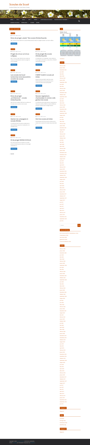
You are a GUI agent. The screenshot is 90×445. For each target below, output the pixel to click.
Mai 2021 (62, 131)
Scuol (23, 19)
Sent (29, 19)
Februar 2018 (62, 189)
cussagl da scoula (14, 22)
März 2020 (62, 146)
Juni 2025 (62, 72)
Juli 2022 (61, 117)
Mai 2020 (62, 142)
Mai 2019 (62, 162)
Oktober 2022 (62, 111)
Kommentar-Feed (63, 422)
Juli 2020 (61, 140)
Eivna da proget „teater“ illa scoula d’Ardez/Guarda (29, 38)
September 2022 (63, 113)
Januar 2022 (62, 125)
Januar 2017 (62, 214)
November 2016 (63, 216)
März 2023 (62, 103)
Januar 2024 (62, 90)
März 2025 (62, 76)
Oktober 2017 (62, 196)
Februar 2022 (62, 123)
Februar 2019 (62, 167)
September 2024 (63, 82)
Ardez (11, 19)
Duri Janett (19, 35)
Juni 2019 (62, 160)
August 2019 (62, 158)
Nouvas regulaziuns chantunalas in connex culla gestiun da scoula (45, 98)
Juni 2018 (62, 181)
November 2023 (63, 92)
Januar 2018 (62, 191)
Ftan (17, 19)
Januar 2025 (62, 80)
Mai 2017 (62, 206)
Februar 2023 (62, 105)
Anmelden (62, 418)
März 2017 (62, 210)
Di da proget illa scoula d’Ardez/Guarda (44, 55)
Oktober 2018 (62, 175)
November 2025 (63, 69)
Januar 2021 (62, 136)
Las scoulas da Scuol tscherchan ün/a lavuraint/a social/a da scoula (20, 77)
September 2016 (63, 218)
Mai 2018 (62, 183)
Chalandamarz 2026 (64, 235)
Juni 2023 (62, 98)
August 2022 (62, 115)
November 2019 (63, 154)
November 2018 (63, 173)
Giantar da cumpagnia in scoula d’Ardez (19, 120)
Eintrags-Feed (63, 420)
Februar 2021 (62, 134)
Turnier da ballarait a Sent (65, 241)
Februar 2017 (62, 212)
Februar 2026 (62, 65)
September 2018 (63, 177)
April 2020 (62, 144)
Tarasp (35, 19)
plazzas (32, 22)
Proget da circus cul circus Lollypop (20, 55)
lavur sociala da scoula (46, 19)
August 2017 (62, 200)
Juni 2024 (62, 84)
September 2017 (63, 198)
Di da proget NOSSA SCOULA (21, 140)
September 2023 (63, 96)
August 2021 (62, 129)
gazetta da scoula (63, 239)
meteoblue (62, 58)
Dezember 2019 (63, 152)
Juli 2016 (61, 220)
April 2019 (62, 165)
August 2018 (62, 179)
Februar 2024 (62, 88)
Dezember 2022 (63, 109)
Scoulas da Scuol (19, 4)
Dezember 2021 (63, 127)
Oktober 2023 (62, 94)
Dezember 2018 (63, 171)
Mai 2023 (62, 100)
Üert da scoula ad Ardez (44, 119)
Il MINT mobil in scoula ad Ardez (45, 76)
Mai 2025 (62, 74)
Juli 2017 (61, 202)
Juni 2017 (62, 204)
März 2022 (62, 121)
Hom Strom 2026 (63, 237)
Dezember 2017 (63, 194)
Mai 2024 (62, 86)
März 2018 (62, 187)
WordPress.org (63, 424)
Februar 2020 (62, 148)
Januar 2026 (62, 67)
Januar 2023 (62, 107)
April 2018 (62, 185)
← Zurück (11, 154)
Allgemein (13, 33)
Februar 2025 (62, 78)
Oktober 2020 (62, 138)
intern (37, 22)
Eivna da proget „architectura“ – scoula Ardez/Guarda (19, 98)
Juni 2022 (62, 119)
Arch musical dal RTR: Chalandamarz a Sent (69, 233)
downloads (24, 22)
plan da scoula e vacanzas (60, 19)
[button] (13, 19)
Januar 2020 (62, 150)
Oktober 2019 (62, 156)
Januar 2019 (62, 169)
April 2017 (62, 208)
